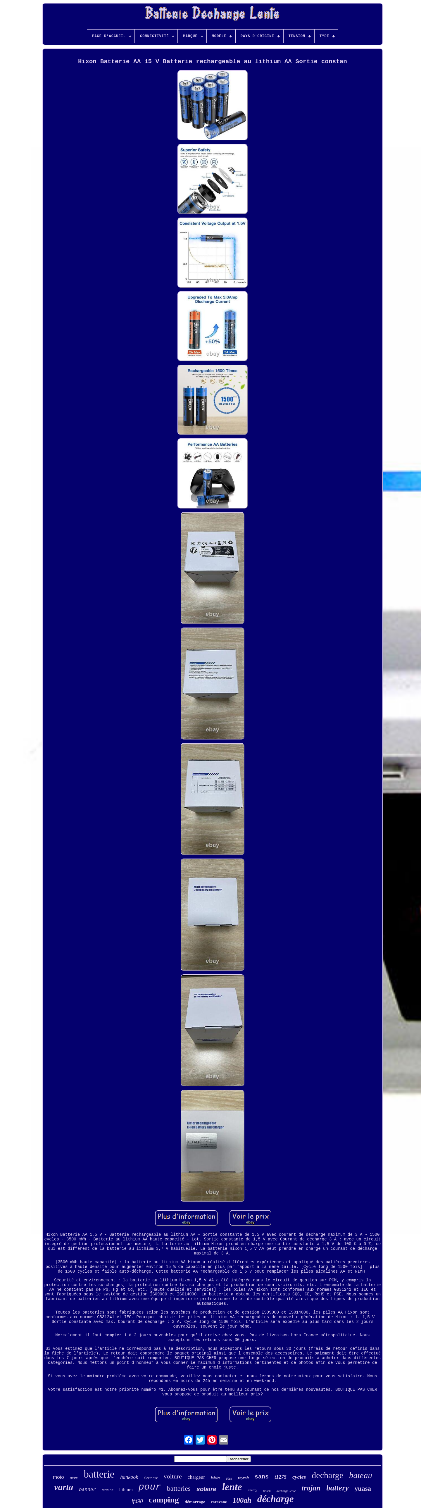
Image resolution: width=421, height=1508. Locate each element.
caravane (219, 1502)
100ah (242, 1500)
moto (58, 1477)
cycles (299, 1477)
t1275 (281, 1477)
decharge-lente (286, 1491)
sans (262, 1476)
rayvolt (243, 1478)
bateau (360, 1475)
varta (63, 1487)
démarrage (194, 1502)
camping (164, 1499)
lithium (126, 1489)
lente (232, 1486)
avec (74, 1477)
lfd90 (137, 1501)
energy (252, 1490)
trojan (310, 1488)
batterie (99, 1474)
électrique (151, 1478)
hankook (129, 1477)
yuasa (363, 1488)
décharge (275, 1499)
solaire (206, 1488)
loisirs (215, 1478)
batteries (179, 1488)
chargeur (196, 1477)
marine (107, 1490)
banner (87, 1490)
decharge (327, 1475)
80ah (229, 1478)
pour (150, 1487)
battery (337, 1487)
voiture (173, 1476)
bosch (267, 1491)
